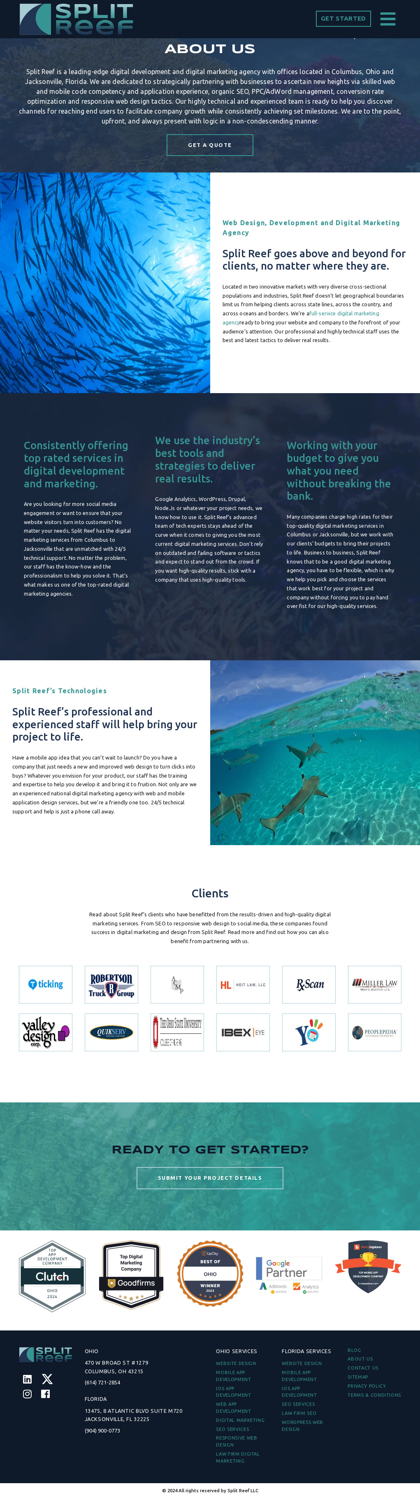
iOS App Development (233, 1392)
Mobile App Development (233, 1376)
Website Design (236, 1363)
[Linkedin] (27, 1379)
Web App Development (233, 1408)
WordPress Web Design (302, 1426)
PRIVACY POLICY (367, 1386)
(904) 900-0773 (102, 1430)
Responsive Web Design (236, 1441)
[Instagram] (27, 1394)
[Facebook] (45, 1394)
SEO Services (232, 1429)
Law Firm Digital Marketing (238, 1457)
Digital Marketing (240, 1420)
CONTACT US (363, 1367)
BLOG (354, 1350)
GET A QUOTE (210, 145)
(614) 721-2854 (102, 1382)
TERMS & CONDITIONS (374, 1395)
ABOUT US (360, 1358)
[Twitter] (47, 1379)
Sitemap (358, 1377)
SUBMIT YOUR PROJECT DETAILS (210, 1190)
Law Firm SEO (299, 1413)
